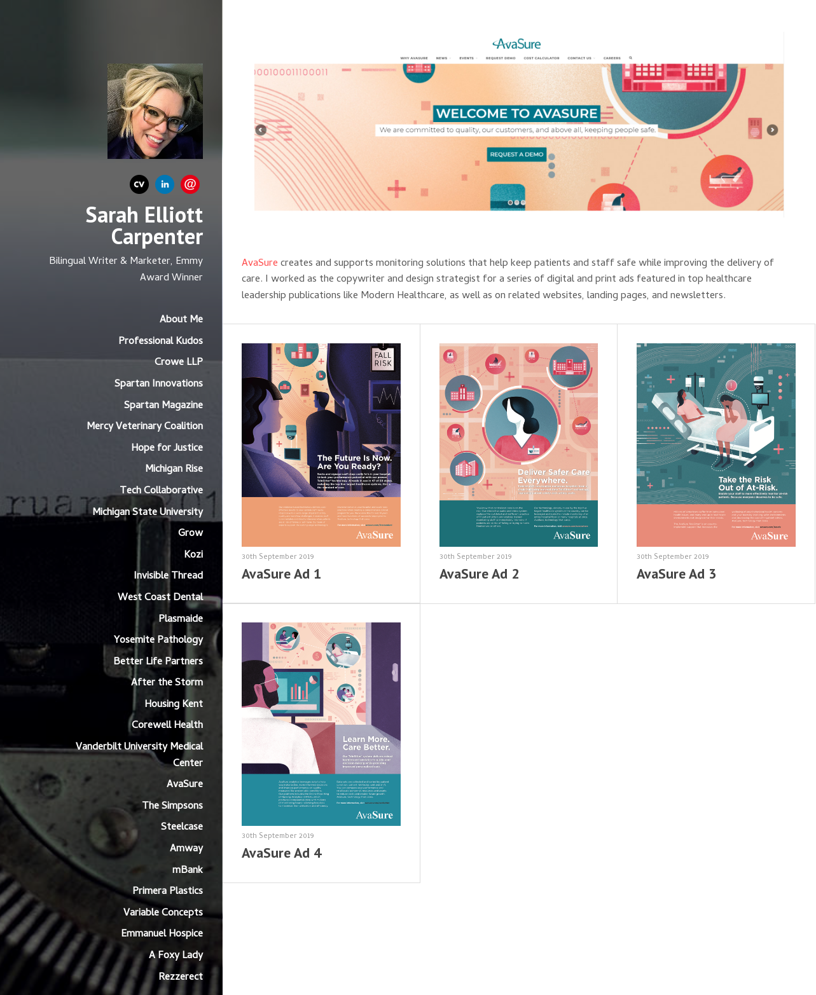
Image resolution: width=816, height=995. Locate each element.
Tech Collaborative (161, 491)
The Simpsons (172, 807)
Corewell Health (167, 726)
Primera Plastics (167, 892)
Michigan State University (147, 513)
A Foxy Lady (176, 956)
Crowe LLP (179, 363)
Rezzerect (180, 978)
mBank (187, 871)
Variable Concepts (163, 913)
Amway (186, 849)
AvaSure (185, 785)
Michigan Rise (174, 470)
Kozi (193, 555)
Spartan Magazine (163, 406)
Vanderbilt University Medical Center (139, 755)
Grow (190, 534)
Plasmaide (180, 620)
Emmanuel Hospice (162, 934)
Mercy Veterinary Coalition (144, 427)
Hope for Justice (167, 449)
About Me (181, 320)
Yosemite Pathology (158, 641)
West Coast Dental (160, 598)
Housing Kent (173, 705)
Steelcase (182, 828)
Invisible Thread (168, 576)
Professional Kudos (160, 342)
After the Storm (167, 683)
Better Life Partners (158, 662)
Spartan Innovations (158, 384)
